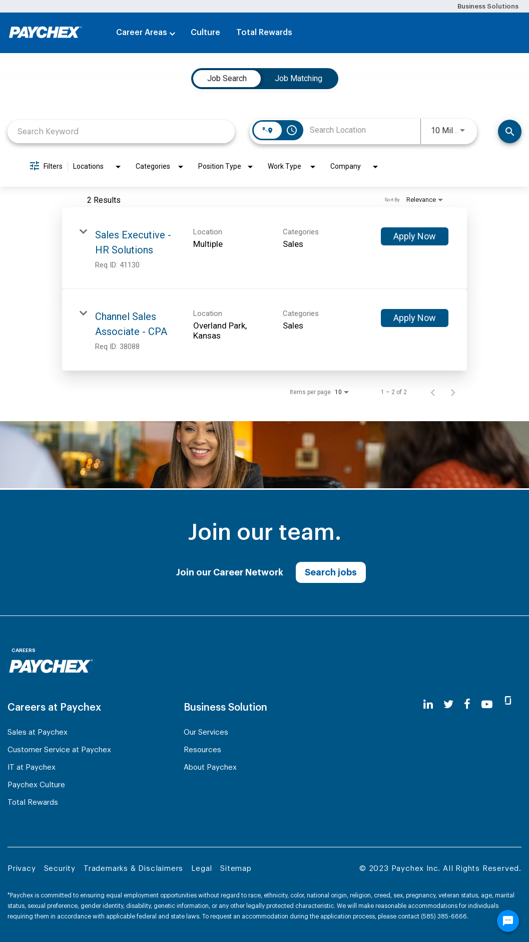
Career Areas (141, 33)
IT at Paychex (32, 767)
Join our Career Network (229, 572)
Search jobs (331, 572)
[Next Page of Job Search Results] (453, 392)
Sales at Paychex (38, 732)
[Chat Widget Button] (508, 921)
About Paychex (210, 767)
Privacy (22, 868)
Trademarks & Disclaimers (133, 868)
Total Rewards (264, 33)
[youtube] (486, 704)
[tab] (227, 78)
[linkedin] (428, 704)
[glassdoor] (508, 705)
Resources (202, 750)
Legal (201, 868)
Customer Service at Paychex (59, 750)
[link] (264, 248)
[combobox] (121, 131)
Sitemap (236, 868)
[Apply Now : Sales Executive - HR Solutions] (414, 236)
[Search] (509, 131)
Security (60, 868)
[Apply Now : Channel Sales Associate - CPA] (414, 318)
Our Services (206, 732)
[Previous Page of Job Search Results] (433, 392)
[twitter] (448, 704)
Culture (205, 33)
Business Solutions (487, 6)
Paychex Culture (36, 785)
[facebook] (467, 704)
